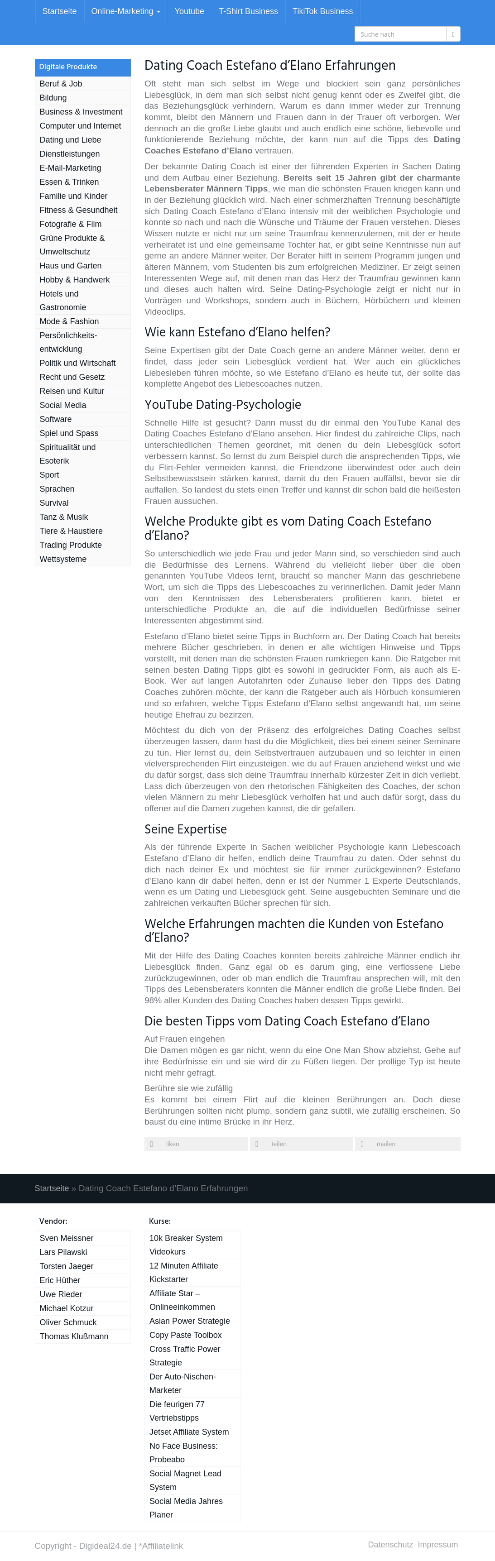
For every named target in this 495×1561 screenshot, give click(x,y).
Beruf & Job (61, 83)
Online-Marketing (125, 11)
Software (56, 419)
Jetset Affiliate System (189, 1432)
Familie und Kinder (74, 196)
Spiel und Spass (69, 433)
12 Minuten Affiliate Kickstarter (183, 1272)
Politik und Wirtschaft (78, 363)
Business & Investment (81, 111)
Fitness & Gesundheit (79, 210)
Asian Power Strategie (189, 1321)
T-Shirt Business (248, 11)
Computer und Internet (80, 125)
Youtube (189, 11)
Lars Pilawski (63, 1252)
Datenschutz (390, 1544)
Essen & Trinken (69, 182)
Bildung (53, 97)
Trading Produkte (71, 545)
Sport (49, 474)
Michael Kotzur (67, 1308)
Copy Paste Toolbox (185, 1335)
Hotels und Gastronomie (63, 300)
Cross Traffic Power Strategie (185, 1356)
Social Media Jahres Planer (186, 1508)
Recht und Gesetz (72, 377)
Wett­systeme (63, 559)
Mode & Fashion (69, 321)
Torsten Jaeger (67, 1266)
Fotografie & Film (71, 224)
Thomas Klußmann (74, 1336)
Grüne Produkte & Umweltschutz (72, 245)
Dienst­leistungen (70, 153)
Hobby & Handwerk (75, 279)
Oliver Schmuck (68, 1322)
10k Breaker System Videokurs (186, 1245)
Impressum (438, 1544)
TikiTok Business (323, 11)
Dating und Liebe (70, 139)
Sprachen (57, 488)
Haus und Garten (71, 265)
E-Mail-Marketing (70, 167)
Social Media (63, 405)
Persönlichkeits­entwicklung (68, 342)
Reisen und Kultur (72, 391)
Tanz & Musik (64, 517)
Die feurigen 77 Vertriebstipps (177, 1411)
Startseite (60, 11)
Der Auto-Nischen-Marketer (182, 1383)
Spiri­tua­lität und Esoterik (68, 454)
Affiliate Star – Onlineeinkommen (182, 1300)
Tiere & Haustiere (71, 531)
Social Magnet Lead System (185, 1480)
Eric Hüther (60, 1280)
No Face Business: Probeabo (183, 1452)
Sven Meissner (67, 1238)
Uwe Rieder (61, 1294)
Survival (54, 503)
